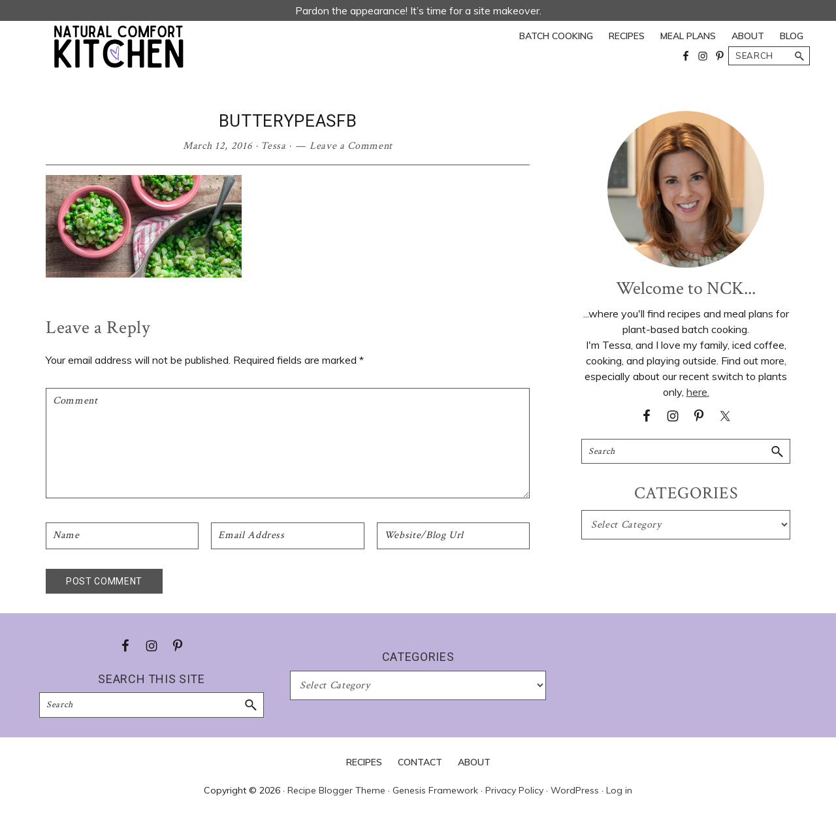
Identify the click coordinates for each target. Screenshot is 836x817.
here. (697, 391)
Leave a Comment (351, 146)
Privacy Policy (514, 790)
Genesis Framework (435, 790)
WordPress (575, 790)
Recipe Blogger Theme (336, 790)
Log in (619, 790)
